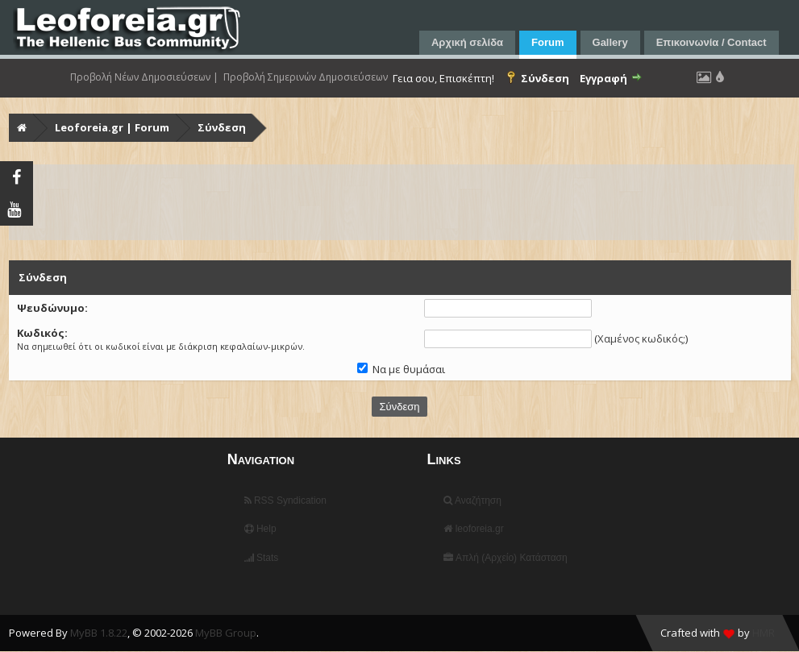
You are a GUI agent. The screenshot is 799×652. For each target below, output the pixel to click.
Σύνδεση (222, 127)
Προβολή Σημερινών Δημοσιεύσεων (305, 77)
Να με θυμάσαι (401, 369)
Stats (261, 557)
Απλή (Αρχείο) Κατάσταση (505, 557)
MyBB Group (225, 632)
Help (260, 528)
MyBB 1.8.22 (98, 632)
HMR (763, 632)
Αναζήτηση (472, 500)
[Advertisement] (401, 202)
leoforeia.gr (473, 528)
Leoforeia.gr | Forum (112, 127)
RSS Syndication (285, 500)
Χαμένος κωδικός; (641, 338)
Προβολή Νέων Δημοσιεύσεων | (144, 77)
